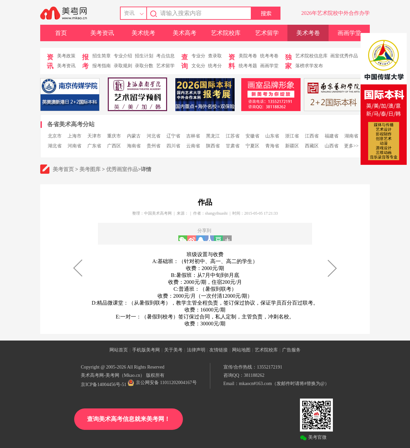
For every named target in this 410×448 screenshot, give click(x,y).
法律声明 (196, 349)
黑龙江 (213, 136)
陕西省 (213, 145)
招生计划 (144, 55)
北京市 (55, 136)
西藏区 (312, 145)
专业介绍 (123, 55)
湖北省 (55, 145)
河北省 (154, 136)
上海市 (74, 136)
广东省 (94, 145)
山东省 (272, 136)
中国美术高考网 (158, 213)
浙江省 (292, 136)
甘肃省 (233, 145)
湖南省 (351, 136)
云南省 (193, 145)
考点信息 (165, 55)
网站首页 (118, 349)
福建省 (331, 136)
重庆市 (114, 136)
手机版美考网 (146, 349)
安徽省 (252, 136)
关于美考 (173, 349)
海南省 (134, 145)
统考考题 (248, 65)
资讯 (129, 13)
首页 (61, 33)
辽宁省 (173, 136)
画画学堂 (349, 33)
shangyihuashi (216, 213)
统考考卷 (269, 55)
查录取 (215, 55)
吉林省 (193, 136)
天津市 (94, 136)
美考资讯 (102, 33)
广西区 (114, 145)
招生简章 (101, 55)
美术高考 (184, 33)
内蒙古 (134, 136)
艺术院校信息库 (311, 55)
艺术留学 (267, 33)
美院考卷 (248, 55)
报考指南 (101, 65)
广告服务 (291, 349)
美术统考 (143, 33)
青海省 (272, 145)
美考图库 (90, 169)
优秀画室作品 (122, 169)
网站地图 (241, 349)
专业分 (198, 55)
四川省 (173, 145)
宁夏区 (252, 145)
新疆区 (292, 145)
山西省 (331, 145)
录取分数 (144, 65)
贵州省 (154, 145)
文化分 (198, 65)
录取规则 (123, 65)
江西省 (312, 136)
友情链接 (218, 349)
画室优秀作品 (344, 55)
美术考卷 (308, 33)
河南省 (74, 145)
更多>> (351, 145)
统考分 (215, 65)
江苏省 (233, 136)
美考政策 (66, 55)
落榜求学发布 (309, 65)
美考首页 (63, 169)
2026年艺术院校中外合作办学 (335, 13)
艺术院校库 (226, 33)
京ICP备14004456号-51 (103, 384)
